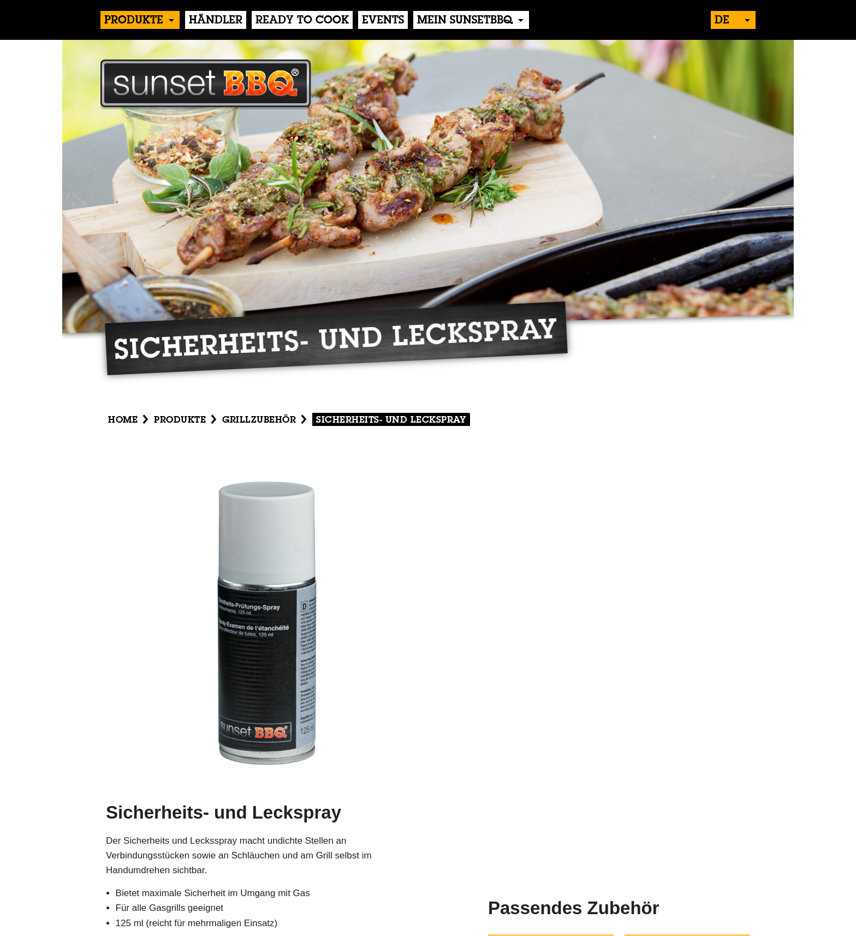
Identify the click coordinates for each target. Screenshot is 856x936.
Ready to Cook (302, 20)
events (383, 20)
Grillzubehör (259, 420)
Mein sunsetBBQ (465, 20)
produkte (133, 20)
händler (215, 20)
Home (123, 420)
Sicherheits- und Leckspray (391, 420)
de (722, 20)
